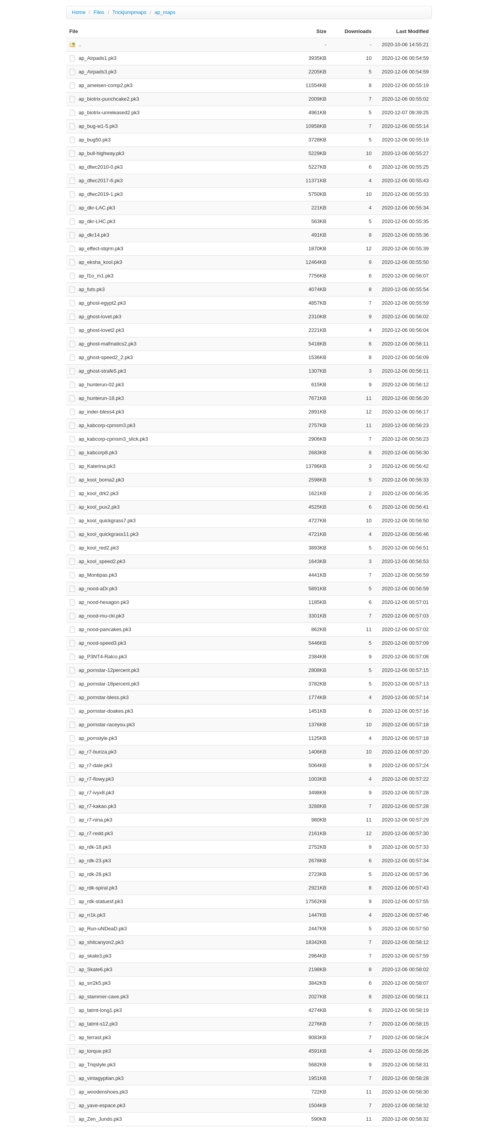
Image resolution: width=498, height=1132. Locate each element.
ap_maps (164, 12)
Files (99, 12)
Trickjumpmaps (129, 12)
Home (79, 12)
